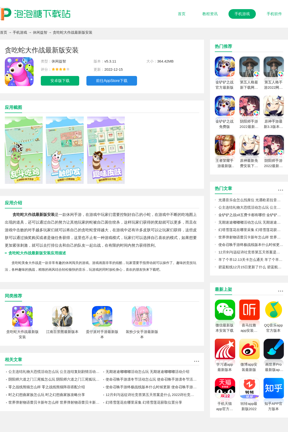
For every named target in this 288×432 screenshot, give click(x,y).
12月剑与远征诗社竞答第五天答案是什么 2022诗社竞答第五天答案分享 (152, 395)
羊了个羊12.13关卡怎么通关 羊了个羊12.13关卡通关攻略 (250, 259)
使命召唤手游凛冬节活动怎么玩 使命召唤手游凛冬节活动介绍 (152, 379)
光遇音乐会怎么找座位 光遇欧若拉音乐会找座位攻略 (250, 200)
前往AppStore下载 (111, 81)
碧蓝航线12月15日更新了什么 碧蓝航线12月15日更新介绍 (250, 267)
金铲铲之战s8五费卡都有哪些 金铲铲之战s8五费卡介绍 (250, 215)
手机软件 (274, 14)
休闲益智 (40, 32)
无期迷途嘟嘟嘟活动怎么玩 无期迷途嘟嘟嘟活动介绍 (147, 371)
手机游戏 (242, 14)
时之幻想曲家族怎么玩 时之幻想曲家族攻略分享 (46, 395)
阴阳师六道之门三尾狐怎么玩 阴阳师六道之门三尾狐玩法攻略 (55, 379)
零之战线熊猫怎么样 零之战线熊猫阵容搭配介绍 (46, 387)
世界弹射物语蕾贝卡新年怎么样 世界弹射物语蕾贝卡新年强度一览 (55, 402)
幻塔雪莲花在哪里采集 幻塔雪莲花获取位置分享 (144, 402)
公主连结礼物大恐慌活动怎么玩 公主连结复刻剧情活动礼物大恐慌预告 (55, 371)
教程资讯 (210, 14)
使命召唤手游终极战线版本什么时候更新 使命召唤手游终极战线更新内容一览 (152, 387)
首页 (182, 14)
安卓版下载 (60, 81)
